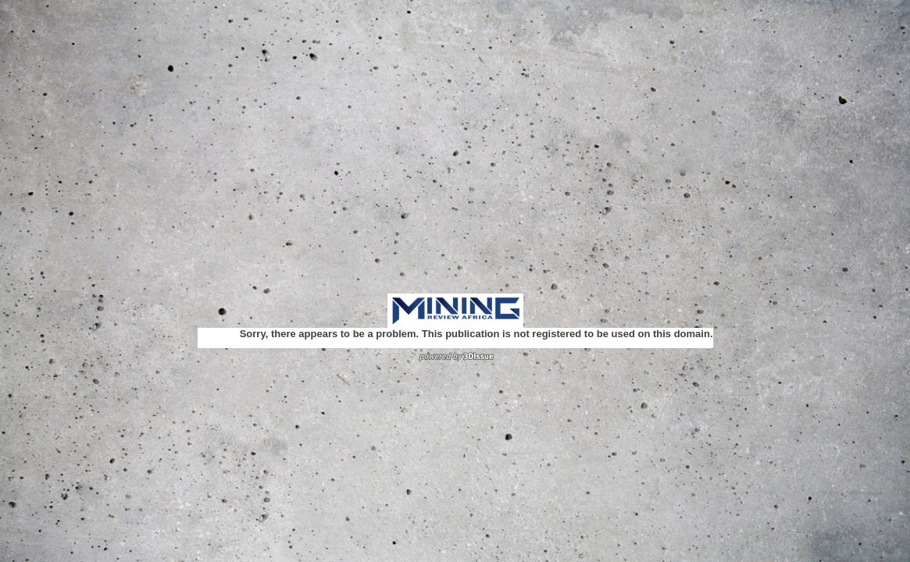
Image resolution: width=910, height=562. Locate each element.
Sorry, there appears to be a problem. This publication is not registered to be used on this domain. (476, 334)
